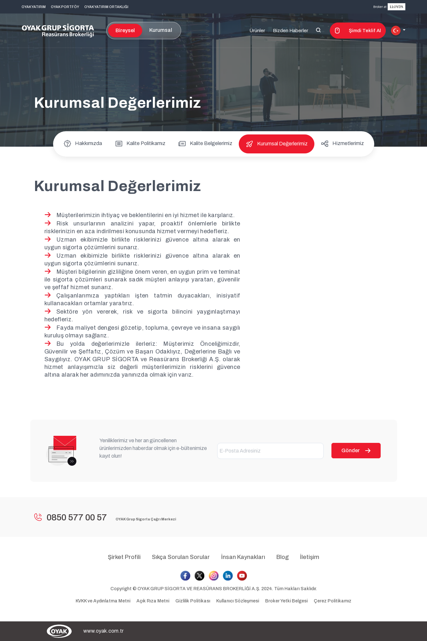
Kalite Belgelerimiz (205, 143)
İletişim (309, 557)
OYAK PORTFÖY (65, 7)
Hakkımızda (82, 143)
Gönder (356, 450)
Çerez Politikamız (332, 601)
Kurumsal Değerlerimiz (277, 143)
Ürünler (257, 30)
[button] (398, 30)
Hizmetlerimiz (342, 143)
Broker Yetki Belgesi (286, 601)
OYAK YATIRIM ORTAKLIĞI (106, 7)
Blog (282, 557)
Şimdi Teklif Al (358, 30)
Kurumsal (160, 30)
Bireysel (125, 30)
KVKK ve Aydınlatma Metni (103, 601)
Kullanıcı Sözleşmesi (238, 601)
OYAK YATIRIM (34, 7)
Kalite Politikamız (140, 143)
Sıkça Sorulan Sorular (181, 557)
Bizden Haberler (290, 30)
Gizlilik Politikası (193, 601)
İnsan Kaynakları (243, 557)
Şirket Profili (124, 557)
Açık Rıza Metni (153, 601)
